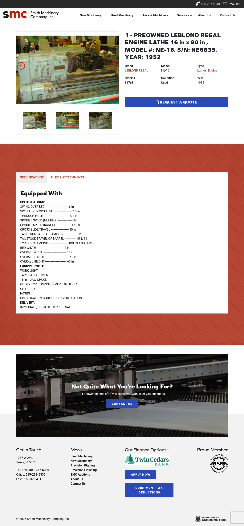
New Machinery (91, 15)
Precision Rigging (83, 465)
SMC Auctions (80, 474)
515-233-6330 (35, 474)
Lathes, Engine (207, 70)
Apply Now (140, 474)
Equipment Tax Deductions (149, 490)
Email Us (231, 4)
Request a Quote (176, 102)
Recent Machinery (155, 15)
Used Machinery (122, 15)
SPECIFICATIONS (32, 177)
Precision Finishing (84, 470)
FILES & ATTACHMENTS (67, 177)
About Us (204, 15)
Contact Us (227, 15)
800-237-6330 (208, 4)
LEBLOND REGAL (136, 70)
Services (184, 15)
